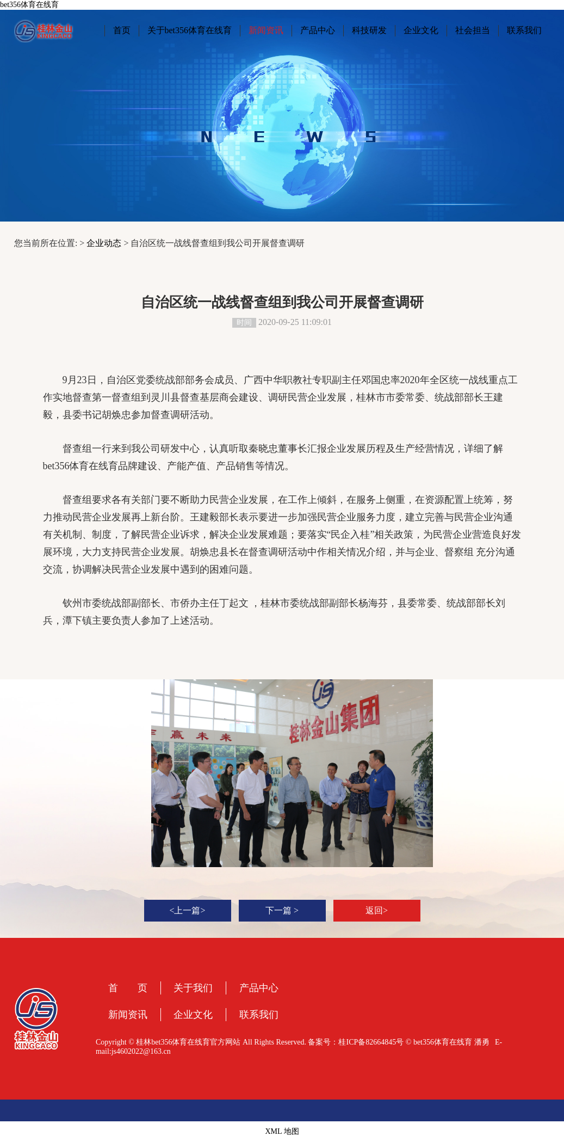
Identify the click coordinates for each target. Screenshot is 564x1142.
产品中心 (317, 30)
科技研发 (369, 30)
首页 (122, 30)
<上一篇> (187, 910)
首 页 (132, 988)
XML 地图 (282, 1131)
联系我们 (524, 30)
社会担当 (472, 30)
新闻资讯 (266, 30)
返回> (376, 910)
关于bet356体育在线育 (189, 30)
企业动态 (103, 243)
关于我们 (193, 988)
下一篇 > (282, 910)
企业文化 (421, 30)
